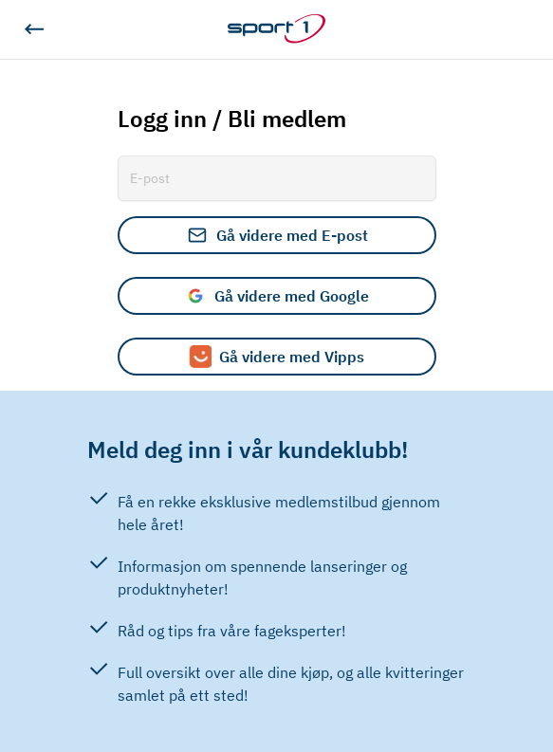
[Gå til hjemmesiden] (276, 29)
